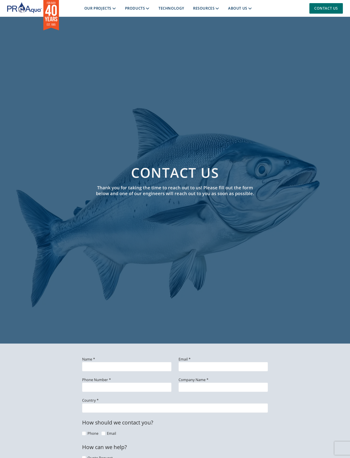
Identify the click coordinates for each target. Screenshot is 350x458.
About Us (237, 8)
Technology (171, 8)
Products (135, 8)
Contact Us (326, 8)
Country (89, 400)
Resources (204, 8)
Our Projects (97, 8)
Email (184, 359)
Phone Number (95, 379)
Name (87, 359)
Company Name (192, 379)
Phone (93, 433)
